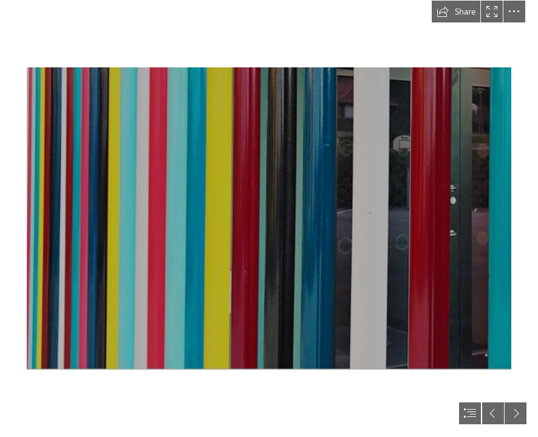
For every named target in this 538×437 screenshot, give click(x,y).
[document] (269, 218)
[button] (456, 11)
